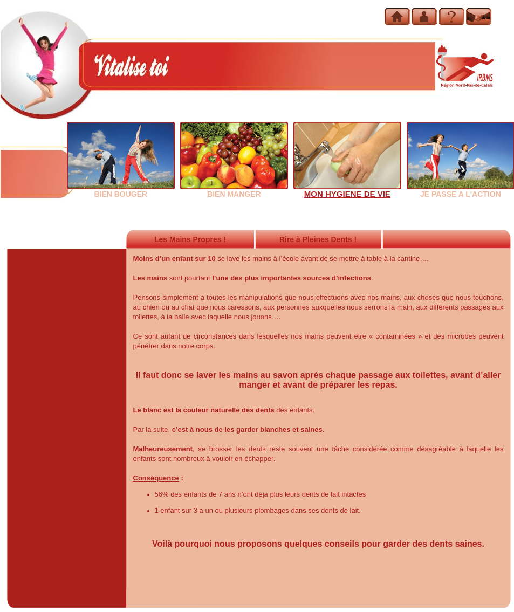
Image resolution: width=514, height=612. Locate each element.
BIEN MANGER (234, 190)
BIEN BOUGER (121, 190)
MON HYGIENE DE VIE (347, 190)
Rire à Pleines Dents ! (318, 239)
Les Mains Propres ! (190, 239)
